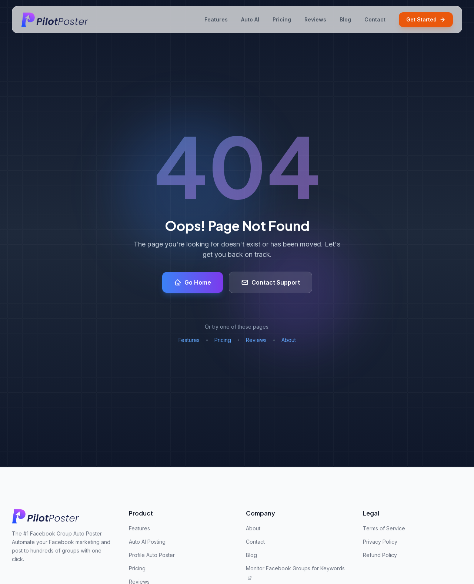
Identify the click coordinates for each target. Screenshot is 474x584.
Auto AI (250, 19)
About (288, 340)
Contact (374, 19)
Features (216, 19)
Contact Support (270, 282)
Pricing (282, 19)
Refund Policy (380, 555)
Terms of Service (384, 528)
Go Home (192, 282)
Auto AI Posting (147, 541)
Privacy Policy (380, 541)
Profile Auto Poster (152, 555)
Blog (345, 19)
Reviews (315, 19)
